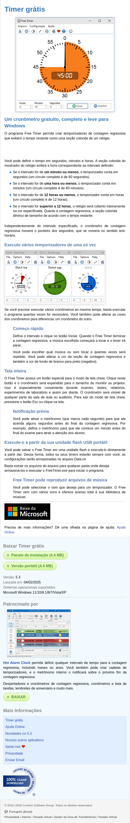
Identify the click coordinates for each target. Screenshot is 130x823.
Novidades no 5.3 (18, 733)
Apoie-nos (15, 746)
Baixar (18, 697)
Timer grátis (14, 720)
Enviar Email (14, 760)
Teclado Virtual (107, 817)
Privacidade (14, 753)
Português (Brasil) (18, 811)
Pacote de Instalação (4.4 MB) (37, 555)
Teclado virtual (42, 817)
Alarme (26, 817)
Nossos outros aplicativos (24, 740)
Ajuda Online (15, 727)
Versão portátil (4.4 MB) (32, 566)
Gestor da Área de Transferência (75, 817)
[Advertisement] (54, 149)
